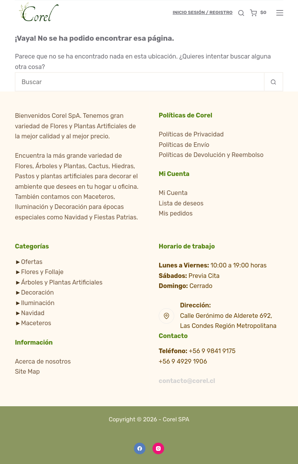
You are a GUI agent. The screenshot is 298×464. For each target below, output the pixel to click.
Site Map (27, 371)
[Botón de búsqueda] (273, 81)
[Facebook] (140, 448)
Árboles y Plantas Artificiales (61, 282)
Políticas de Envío (184, 144)
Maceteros (36, 323)
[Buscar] (241, 13)
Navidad (32, 313)
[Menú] (279, 12)
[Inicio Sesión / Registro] (202, 13)
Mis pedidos (175, 213)
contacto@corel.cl (187, 381)
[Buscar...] (139, 81)
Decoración (37, 292)
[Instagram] (158, 448)
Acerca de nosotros (43, 361)
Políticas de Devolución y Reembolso (211, 155)
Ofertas (31, 262)
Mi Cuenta (173, 193)
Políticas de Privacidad (191, 134)
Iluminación (37, 303)
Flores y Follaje (42, 272)
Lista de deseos (181, 203)
